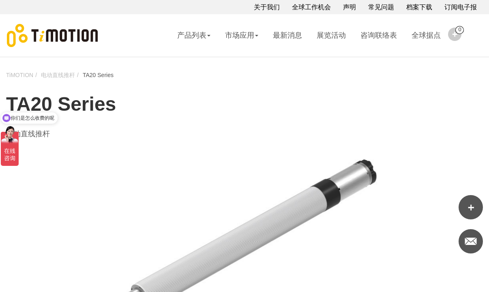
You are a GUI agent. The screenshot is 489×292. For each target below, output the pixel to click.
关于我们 (267, 7)
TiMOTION (19, 75)
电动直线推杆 (58, 75)
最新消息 (287, 35)
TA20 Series (98, 75)
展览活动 (331, 35)
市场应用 (241, 35)
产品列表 (193, 35)
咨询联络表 (378, 35)
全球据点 (426, 35)
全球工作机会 (311, 7)
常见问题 (381, 7)
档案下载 (419, 7)
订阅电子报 (460, 7)
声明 (349, 7)
